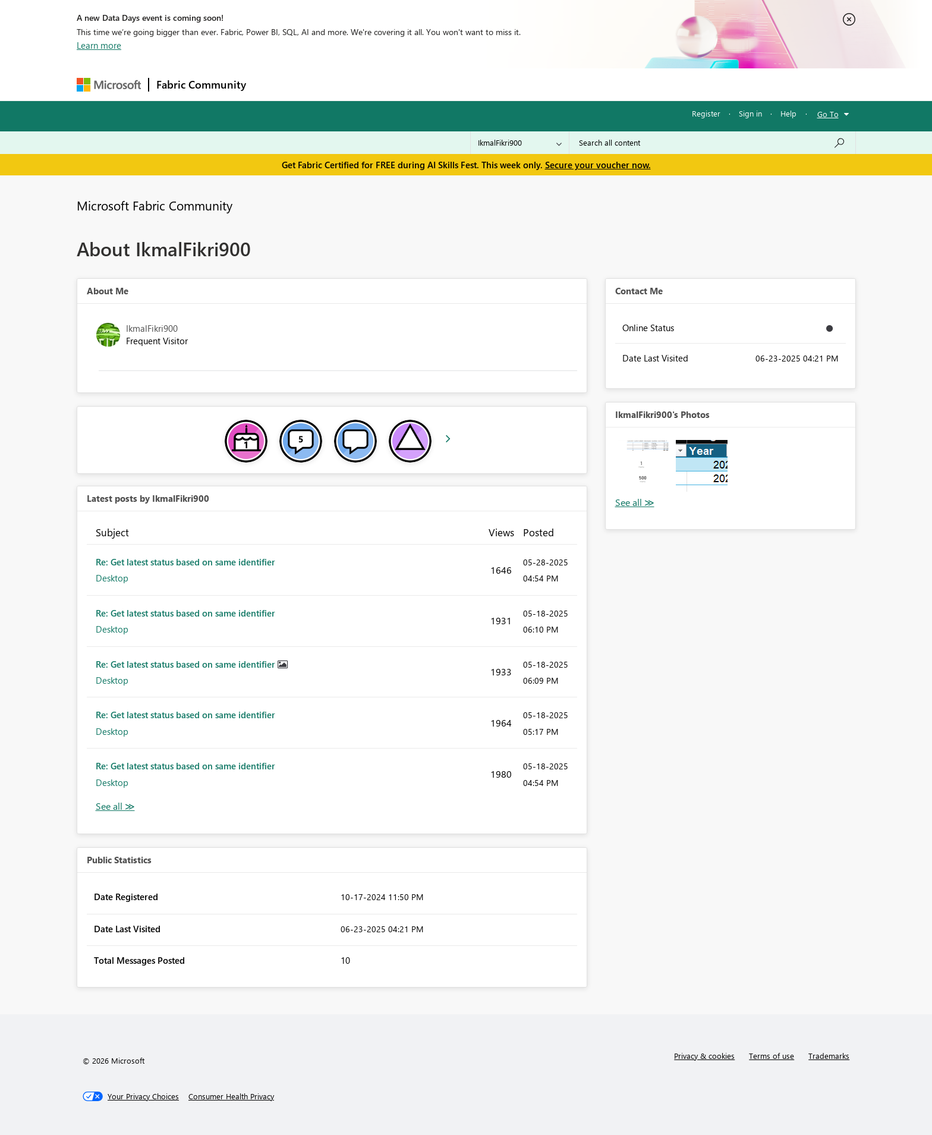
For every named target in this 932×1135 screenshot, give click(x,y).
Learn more (99, 45)
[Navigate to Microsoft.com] (109, 85)
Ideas (374, 84)
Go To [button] (828, 114)
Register (706, 113)
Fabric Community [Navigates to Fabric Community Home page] (201, 84)
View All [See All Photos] (634, 503)
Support (576, 84)
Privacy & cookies (704, 1056)
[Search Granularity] (520, 142)
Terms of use (771, 1056)
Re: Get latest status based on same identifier (185, 562)
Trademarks (828, 1056)
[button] (644, 466)
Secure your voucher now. (598, 165)
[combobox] (712, 142)
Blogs (480, 84)
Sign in (750, 113)
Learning (526, 84)
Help (788, 113)
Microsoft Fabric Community (154, 205)
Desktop (112, 578)
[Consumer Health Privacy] (231, 1096)
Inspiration (325, 84)
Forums (273, 84)
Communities (427, 84)
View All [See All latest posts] (115, 806)
